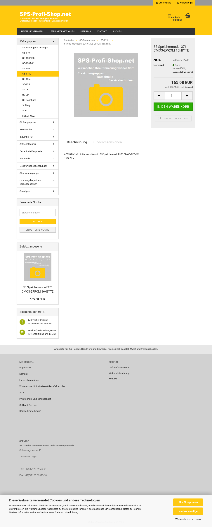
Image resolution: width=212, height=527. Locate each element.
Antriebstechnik (28, 144)
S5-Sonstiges (29, 100)
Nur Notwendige (188, 511)
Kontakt (101, 31)
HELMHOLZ (28, 115)
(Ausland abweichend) (183, 72)
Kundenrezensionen (107, 142)
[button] (163, 3)
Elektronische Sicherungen (33, 166)
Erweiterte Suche (37, 230)
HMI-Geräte (26, 129)
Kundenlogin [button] (185, 2)
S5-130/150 (28, 58)
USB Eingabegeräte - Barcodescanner (30, 182)
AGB (21, 392)
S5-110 (26, 52)
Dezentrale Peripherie (31, 151)
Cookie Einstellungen (30, 411)
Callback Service (28, 405)
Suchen (116, 31)
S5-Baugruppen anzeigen (35, 47)
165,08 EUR (37, 299)
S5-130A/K (28, 63)
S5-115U (26, 73)
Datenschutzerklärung (66, 512)
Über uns (85, 31)
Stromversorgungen (30, 173)
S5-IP (25, 89)
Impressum (25, 367)
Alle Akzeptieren (188, 502)
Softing (26, 105)
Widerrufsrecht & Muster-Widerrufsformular (42, 386)
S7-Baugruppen (28, 122)
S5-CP (25, 94)
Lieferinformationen (61, 31)
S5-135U (26, 79)
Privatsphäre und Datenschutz (35, 398)
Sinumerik (25, 158)
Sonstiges (25, 191)
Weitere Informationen (188, 519)
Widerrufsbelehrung (119, 373)
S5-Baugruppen (28, 41)
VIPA (24, 110)
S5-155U (26, 84)
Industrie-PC (26, 136)
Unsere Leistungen (31, 31)
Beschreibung (77, 142)
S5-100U (26, 68)
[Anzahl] (173, 95)
